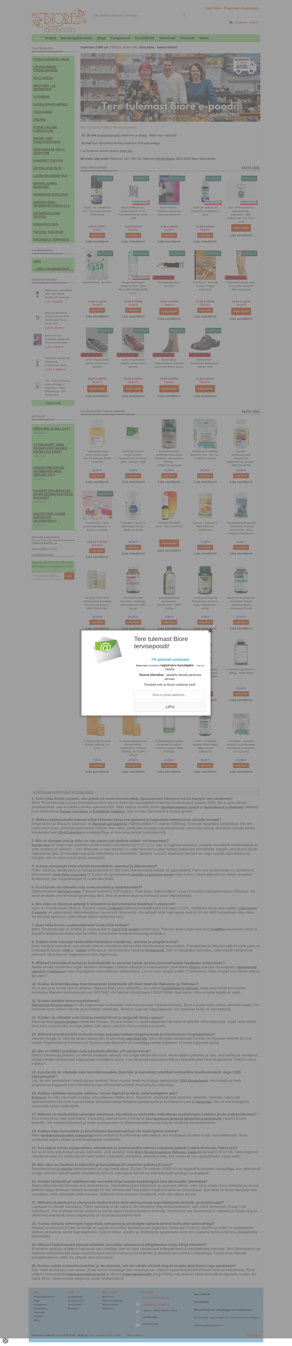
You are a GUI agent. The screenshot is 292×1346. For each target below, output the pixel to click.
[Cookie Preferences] (5, 1340)
